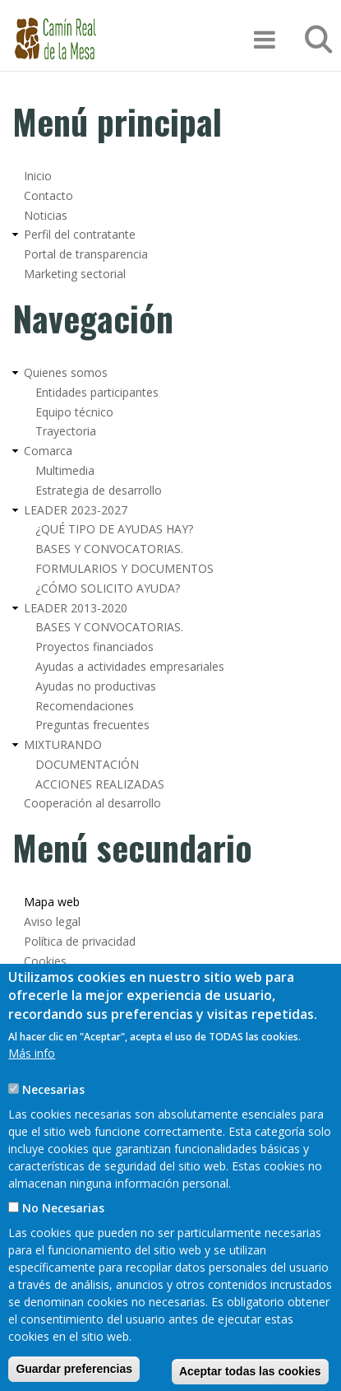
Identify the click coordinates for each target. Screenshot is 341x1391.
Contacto (48, 195)
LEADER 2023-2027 (75, 510)
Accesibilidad (57, 981)
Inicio (38, 176)
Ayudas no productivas (95, 686)
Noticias (45, 215)
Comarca (48, 450)
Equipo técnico (74, 412)
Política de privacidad (80, 941)
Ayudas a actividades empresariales (129, 666)
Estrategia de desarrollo (98, 490)
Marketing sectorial (75, 273)
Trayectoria (65, 431)
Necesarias (53, 1130)
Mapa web (52, 902)
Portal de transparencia (86, 254)
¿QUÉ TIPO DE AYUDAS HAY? (114, 529)
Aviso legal (52, 921)
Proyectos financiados (94, 646)
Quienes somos (66, 372)
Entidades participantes (97, 392)
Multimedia (64, 470)
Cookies (45, 961)
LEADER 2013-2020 (75, 608)
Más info (31, 1094)
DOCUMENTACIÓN (87, 764)
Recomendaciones (84, 706)
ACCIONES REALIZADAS (99, 784)
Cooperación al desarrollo (92, 803)
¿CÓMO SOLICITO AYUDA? (107, 588)
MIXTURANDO (63, 744)
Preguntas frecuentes (92, 725)
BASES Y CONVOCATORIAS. (109, 548)
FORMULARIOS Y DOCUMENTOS (124, 568)
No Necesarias (63, 1249)
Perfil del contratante (80, 234)
